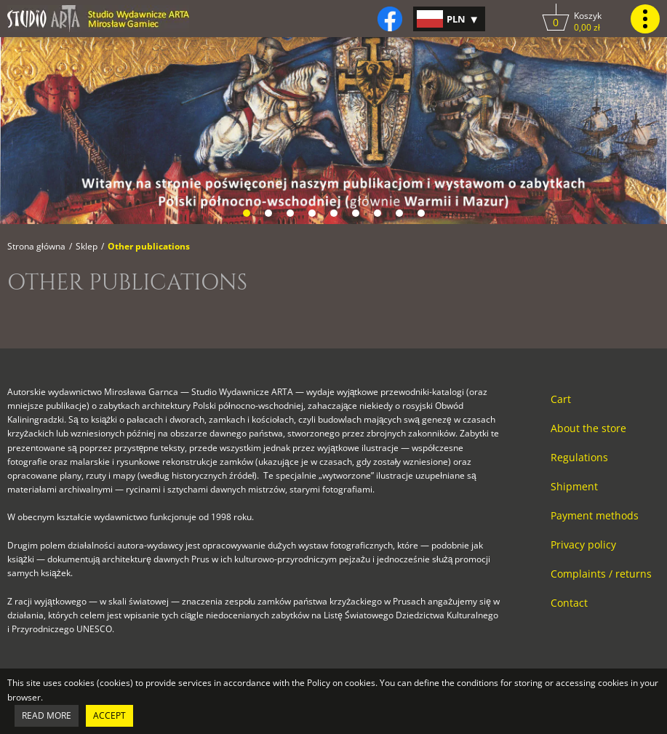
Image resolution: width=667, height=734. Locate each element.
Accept (109, 715)
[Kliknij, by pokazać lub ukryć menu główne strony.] (645, 18)
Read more (46, 715)
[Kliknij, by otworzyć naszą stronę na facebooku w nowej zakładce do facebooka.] (390, 19)
